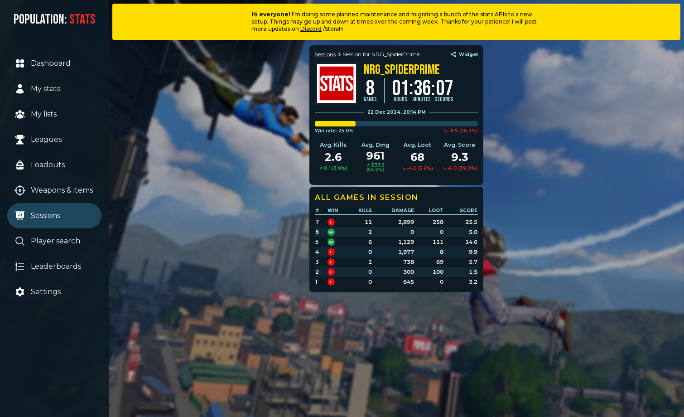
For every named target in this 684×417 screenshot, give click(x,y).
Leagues (38, 139)
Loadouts (39, 165)
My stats (37, 88)
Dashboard (42, 63)
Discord (311, 28)
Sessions (37, 215)
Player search (47, 241)
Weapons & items (53, 190)
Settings (37, 291)
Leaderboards (47, 266)
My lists (35, 114)
